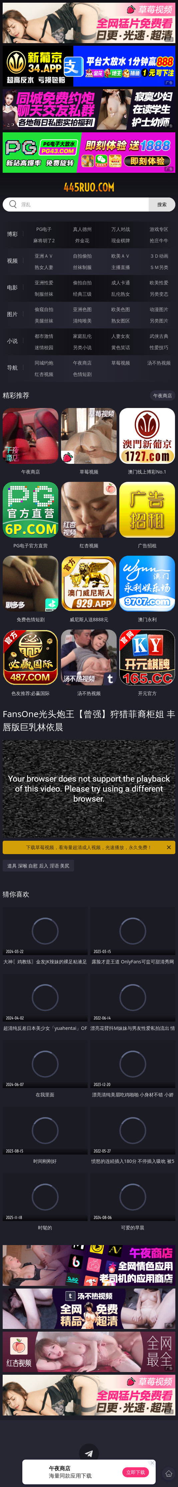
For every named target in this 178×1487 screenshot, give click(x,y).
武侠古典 (159, 336)
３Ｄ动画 (159, 256)
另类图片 (159, 320)
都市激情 (44, 336)
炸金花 (82, 240)
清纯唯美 (82, 320)
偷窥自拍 (44, 309)
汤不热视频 (159, 363)
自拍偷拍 (82, 256)
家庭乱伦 (82, 336)
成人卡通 (120, 282)
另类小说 (82, 347)
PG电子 (44, 229)
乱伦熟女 (120, 294)
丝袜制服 (82, 267)
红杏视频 (44, 374)
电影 (12, 287)
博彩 (12, 234)
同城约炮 (44, 363)
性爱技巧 (159, 347)
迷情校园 (44, 347)
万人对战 (120, 229)
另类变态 (159, 294)
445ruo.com (88, 187)
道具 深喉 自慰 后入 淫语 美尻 (38, 865)
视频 (12, 260)
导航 (12, 367)
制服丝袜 (44, 294)
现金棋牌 (120, 240)
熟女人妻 (44, 267)
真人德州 (82, 229)
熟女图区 (120, 320)
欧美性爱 (159, 282)
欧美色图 (120, 309)
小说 (12, 341)
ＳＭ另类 (159, 267)
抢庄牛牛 (159, 240)
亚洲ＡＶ (44, 256)
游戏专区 (159, 229)
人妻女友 (120, 336)
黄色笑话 (120, 347)
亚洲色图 (82, 309)
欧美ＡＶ (120, 256)
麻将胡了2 (44, 240)
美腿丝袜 (44, 320)
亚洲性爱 (44, 282)
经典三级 (82, 294)
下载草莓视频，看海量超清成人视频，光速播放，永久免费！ (99, 847)
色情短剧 (82, 374)
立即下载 (135, 1472)
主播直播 (120, 267)
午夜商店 (82, 363)
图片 (12, 314)
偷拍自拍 (82, 282)
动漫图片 (159, 309)
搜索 (162, 204)
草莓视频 (120, 363)
